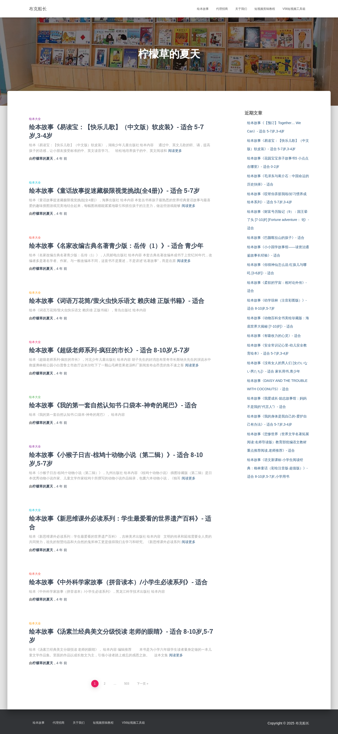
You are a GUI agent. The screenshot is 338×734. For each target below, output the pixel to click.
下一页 (141, 683)
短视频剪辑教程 (264, 9)
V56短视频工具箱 (293, 9)
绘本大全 (35, 119)
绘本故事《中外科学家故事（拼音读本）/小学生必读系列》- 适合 (118, 582)
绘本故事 (203, 9)
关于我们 (241, 9)
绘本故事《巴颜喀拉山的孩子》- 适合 (275, 238)
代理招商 (222, 9)
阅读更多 (175, 151)
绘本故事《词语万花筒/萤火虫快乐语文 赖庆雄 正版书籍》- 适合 (116, 301)
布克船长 (302, 723)
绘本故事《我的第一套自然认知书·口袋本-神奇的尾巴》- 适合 (113, 405)
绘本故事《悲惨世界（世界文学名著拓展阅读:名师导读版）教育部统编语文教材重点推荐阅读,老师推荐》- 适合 (278, 442)
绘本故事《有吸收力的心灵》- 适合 (274, 336)
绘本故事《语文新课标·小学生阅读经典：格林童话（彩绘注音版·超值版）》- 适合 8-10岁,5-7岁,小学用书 (277, 468)
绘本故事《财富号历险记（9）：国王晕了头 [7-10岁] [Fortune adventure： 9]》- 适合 (278, 220)
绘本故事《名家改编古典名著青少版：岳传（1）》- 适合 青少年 (116, 246)
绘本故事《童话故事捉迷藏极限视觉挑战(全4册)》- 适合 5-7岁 (114, 191)
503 (126, 683)
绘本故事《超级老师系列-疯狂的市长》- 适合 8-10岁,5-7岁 (109, 350)
